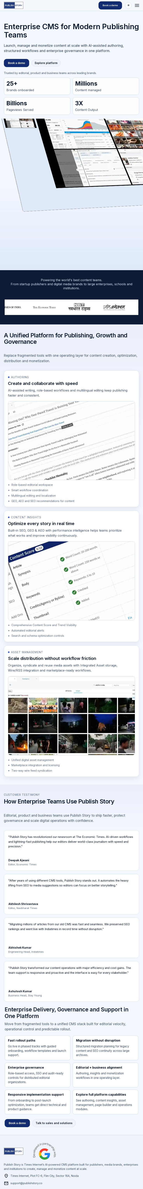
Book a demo (110, 5)
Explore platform (46, 63)
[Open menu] (137, 5)
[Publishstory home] (15, 5)
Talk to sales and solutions (54, 1123)
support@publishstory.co (23, 1183)
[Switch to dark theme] (128, 5)
